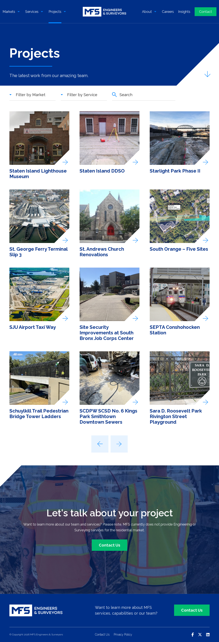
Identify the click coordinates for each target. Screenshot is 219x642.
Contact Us (109, 545)
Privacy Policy (123, 634)
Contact (205, 12)
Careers (168, 12)
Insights (184, 12)
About (147, 12)
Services (31, 12)
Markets (9, 12)
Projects (55, 12)
